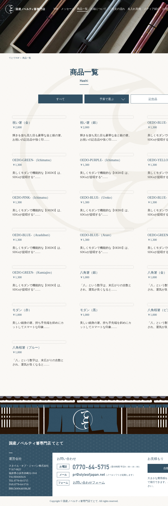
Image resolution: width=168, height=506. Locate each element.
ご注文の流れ (117, 9)
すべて (60, 99)
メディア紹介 (152, 9)
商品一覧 (82, 9)
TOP (55, 9)
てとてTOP (14, 58)
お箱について (98, 9)
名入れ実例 (134, 9)
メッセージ (67, 9)
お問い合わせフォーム (89, 482)
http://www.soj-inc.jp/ (20, 488)
